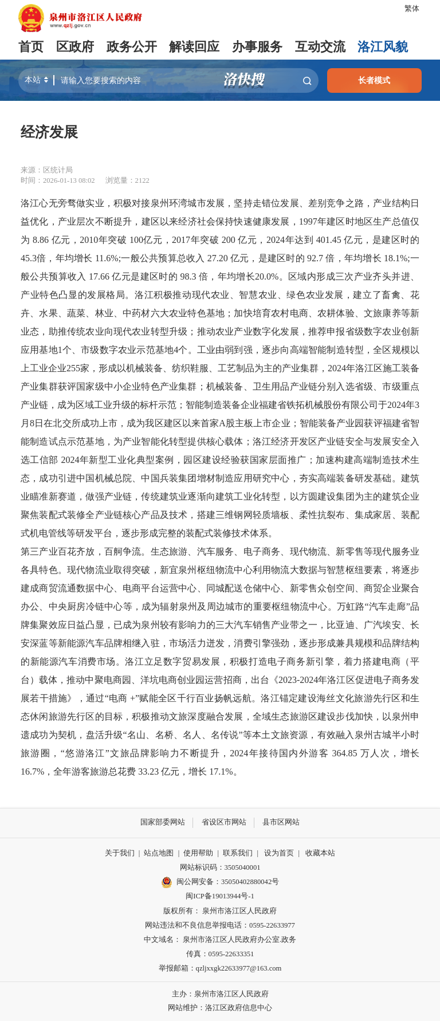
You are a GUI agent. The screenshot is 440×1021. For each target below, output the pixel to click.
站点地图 (159, 853)
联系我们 (238, 853)
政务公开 (132, 47)
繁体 (411, 9)
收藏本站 (320, 853)
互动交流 (319, 47)
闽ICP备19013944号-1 (220, 896)
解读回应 (194, 47)
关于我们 (120, 853)
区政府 (75, 47)
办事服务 (257, 47)
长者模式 (374, 80)
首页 (31, 47)
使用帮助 (198, 853)
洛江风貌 (383, 47)
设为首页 (279, 853)
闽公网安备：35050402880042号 (220, 882)
